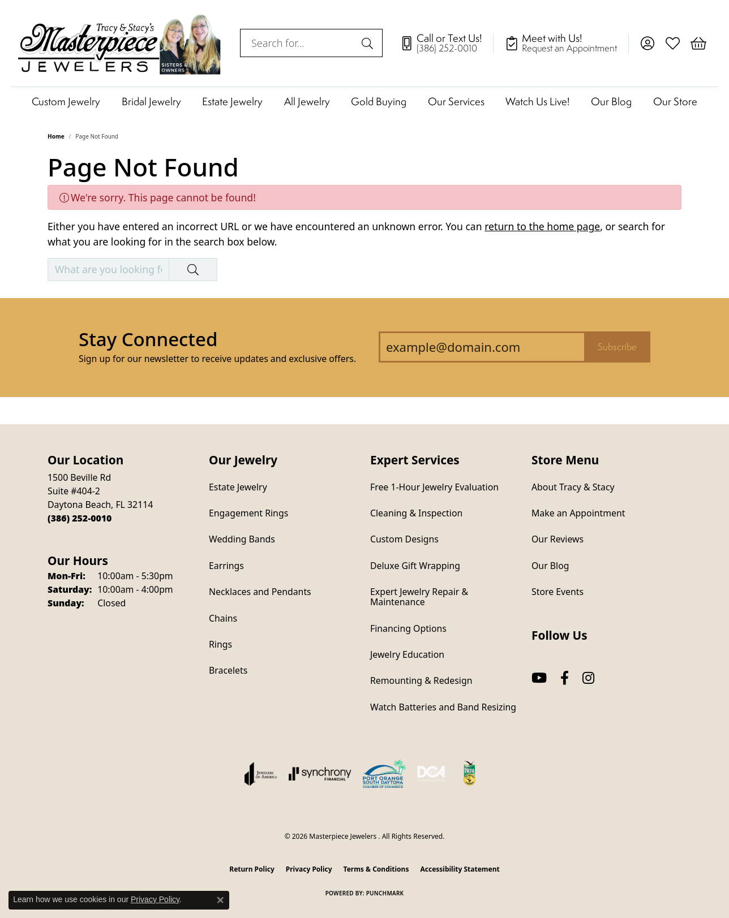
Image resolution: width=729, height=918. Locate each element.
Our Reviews (557, 539)
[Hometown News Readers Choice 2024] (470, 774)
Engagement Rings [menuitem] (248, 513)
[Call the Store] (80, 518)
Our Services (456, 101)
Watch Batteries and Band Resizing (443, 707)
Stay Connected (148, 339)
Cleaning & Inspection (416, 513)
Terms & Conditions (376, 869)
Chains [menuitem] (223, 618)
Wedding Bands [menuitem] (242, 539)
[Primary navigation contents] (364, 101)
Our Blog (611, 101)
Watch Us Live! (537, 101)
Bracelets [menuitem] (228, 670)
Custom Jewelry (66, 101)
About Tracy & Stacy (573, 487)
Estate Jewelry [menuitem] (238, 487)
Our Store (675, 101)
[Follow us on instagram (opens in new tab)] (588, 678)
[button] (647, 43)
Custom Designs (404, 539)
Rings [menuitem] (220, 644)
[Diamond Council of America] (431, 774)
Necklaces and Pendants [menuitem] (260, 591)
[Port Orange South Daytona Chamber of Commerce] (384, 774)
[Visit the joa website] (261, 774)
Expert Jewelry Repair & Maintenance (419, 596)
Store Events (557, 591)
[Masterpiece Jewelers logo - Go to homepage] (120, 43)
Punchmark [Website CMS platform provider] (385, 893)
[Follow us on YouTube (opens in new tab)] (539, 678)
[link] (447, 43)
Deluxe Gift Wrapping (415, 565)
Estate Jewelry (232, 101)
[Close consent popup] (220, 900)
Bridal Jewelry (151, 101)
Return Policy (252, 869)
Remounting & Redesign (421, 680)
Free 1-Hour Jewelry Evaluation (434, 487)
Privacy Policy (309, 869)
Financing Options (408, 628)
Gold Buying (378, 101)
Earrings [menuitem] (226, 565)
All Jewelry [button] (307, 101)
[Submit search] (369, 43)
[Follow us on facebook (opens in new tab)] (564, 678)
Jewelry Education (407, 654)
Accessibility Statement (459, 869)
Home (56, 136)
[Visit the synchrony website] (320, 774)
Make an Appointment (578, 513)
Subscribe (617, 347)
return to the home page (542, 226)
